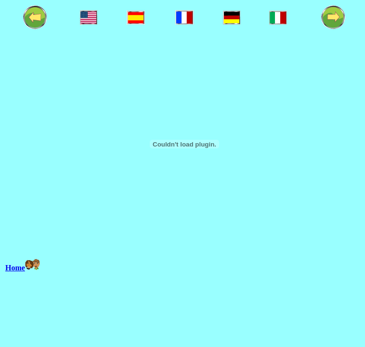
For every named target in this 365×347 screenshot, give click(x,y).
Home (15, 268)
